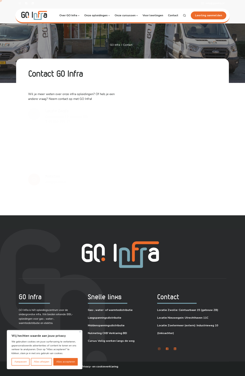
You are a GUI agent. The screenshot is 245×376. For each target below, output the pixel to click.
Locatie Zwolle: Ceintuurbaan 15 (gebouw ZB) (187, 310)
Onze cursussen (125, 15)
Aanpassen (20, 361)
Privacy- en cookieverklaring (99, 366)
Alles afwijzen (41, 361)
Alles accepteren (65, 361)
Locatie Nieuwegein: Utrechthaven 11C (182, 318)
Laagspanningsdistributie (104, 318)
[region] (44, 349)
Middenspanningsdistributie (106, 325)
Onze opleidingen (96, 15)
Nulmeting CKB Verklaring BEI (107, 333)
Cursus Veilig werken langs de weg (111, 341)
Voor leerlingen (153, 15)
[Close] (80, 331)
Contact (173, 15)
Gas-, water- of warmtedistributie (110, 310)
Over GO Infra (68, 15)
